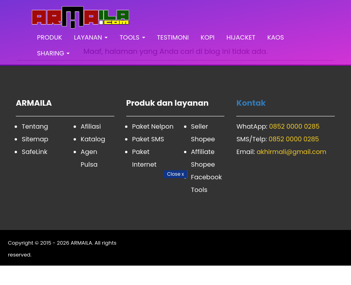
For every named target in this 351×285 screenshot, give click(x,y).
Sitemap (35, 139)
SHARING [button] (53, 53)
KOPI (207, 37)
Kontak (251, 102)
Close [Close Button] (175, 174)
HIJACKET (240, 37)
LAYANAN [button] (91, 37)
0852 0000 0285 (294, 126)
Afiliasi (91, 126)
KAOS (275, 37)
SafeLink (34, 151)
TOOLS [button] (132, 37)
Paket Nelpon (153, 126)
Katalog (93, 139)
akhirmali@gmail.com (291, 151)
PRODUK (49, 37)
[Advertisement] (175, 229)
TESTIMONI (173, 37)
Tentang (35, 126)
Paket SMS (148, 139)
